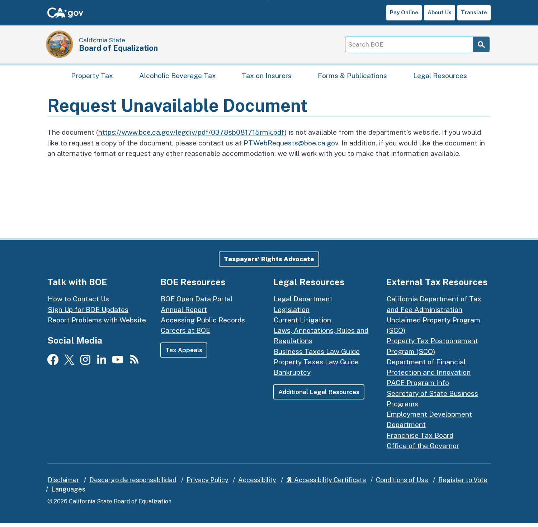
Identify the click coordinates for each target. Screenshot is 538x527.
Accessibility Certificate (326, 484)
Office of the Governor (423, 449)
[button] (269, 262)
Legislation (292, 313)
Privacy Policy (207, 484)
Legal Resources (440, 77)
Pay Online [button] (404, 12)
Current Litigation (302, 323)
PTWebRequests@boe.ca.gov (291, 146)
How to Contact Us (78, 302)
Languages (68, 493)
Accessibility (257, 484)
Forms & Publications (352, 77)
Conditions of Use (402, 484)
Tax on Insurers (267, 77)
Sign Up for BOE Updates (88, 313)
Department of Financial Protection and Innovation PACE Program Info (429, 376)
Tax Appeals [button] (184, 354)
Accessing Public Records (203, 323)
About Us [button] (440, 12)
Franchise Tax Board (420, 439)
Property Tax (92, 77)
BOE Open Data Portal (196, 302)
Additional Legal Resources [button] (319, 395)
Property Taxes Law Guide (316, 365)
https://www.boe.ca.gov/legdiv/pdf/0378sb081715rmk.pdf (191, 136)
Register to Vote (462, 484)
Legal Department (303, 302)
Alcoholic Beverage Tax (177, 77)
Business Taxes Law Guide (317, 355)
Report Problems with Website (97, 323)
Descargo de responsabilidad (132, 484)
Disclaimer (63, 484)
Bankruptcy (292, 376)
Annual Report (184, 313)
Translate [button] (474, 12)
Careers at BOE (185, 334)
